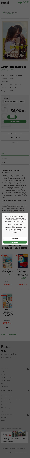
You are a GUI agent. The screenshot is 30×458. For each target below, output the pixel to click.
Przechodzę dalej (15, 242)
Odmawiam (15, 238)
